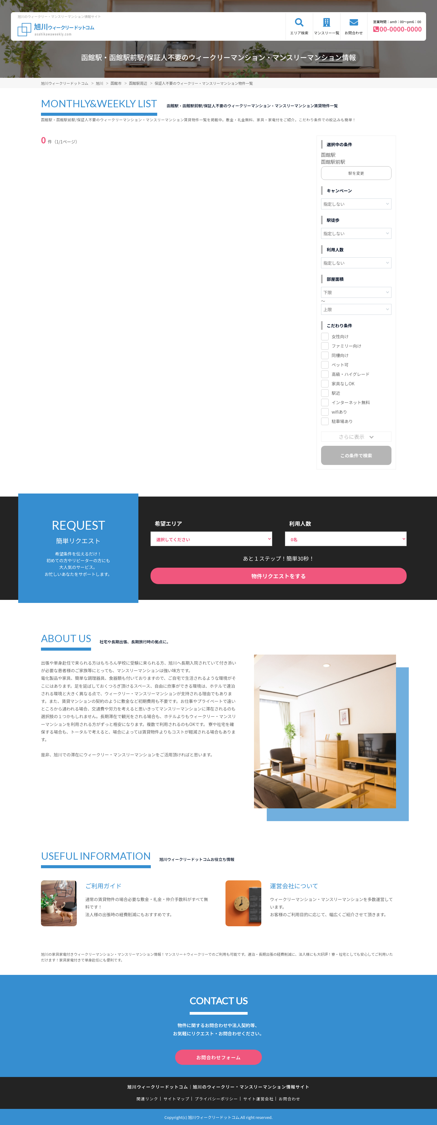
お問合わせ (354, 32)
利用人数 (300, 523)
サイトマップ (177, 1098)
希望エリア (168, 523)
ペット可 (340, 365)
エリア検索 (299, 32)
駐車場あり (342, 421)
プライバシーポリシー (216, 1098)
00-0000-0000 (401, 28)
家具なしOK (343, 383)
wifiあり (339, 412)
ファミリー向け (346, 346)
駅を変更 (356, 173)
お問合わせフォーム (218, 1057)
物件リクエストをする (278, 576)
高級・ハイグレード (351, 374)
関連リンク (147, 1098)
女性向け (340, 336)
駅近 (336, 393)
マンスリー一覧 (326, 32)
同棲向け (340, 355)
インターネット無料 (351, 402)
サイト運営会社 (258, 1098)
